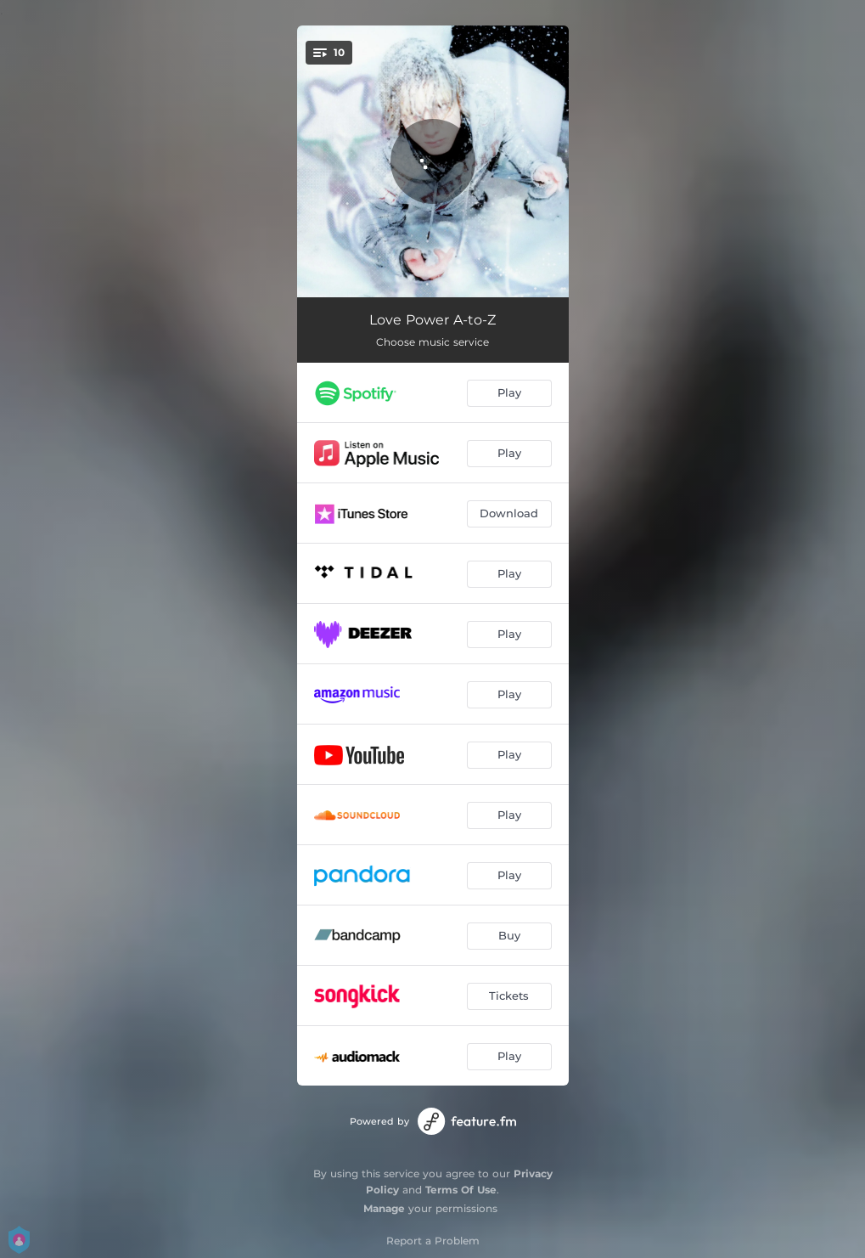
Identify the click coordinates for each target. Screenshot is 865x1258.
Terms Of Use (461, 1189)
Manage (384, 1208)
